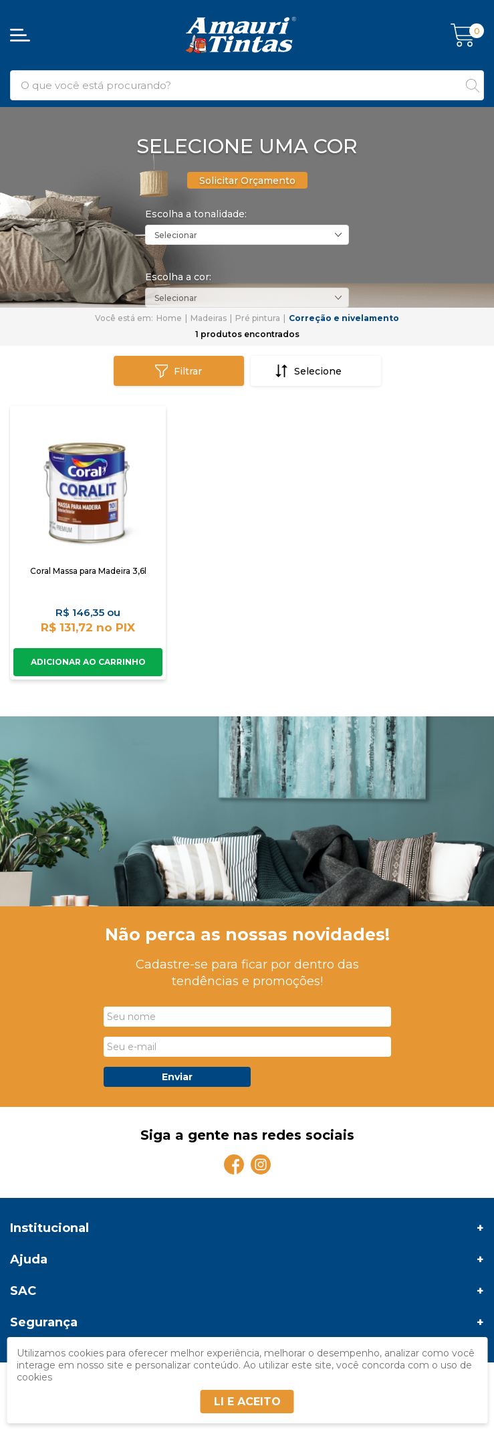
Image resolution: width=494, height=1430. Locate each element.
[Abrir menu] (20, 35)
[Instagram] (261, 1164)
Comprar (87, 662)
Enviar (177, 1077)
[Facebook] (234, 1164)
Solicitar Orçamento (247, 181)
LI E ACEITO (247, 1401)
